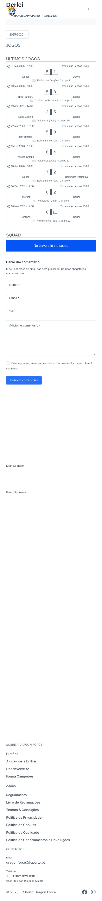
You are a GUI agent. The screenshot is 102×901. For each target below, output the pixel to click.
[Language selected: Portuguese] (74, 11)
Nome (14, 284)
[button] (96, 11)
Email (14, 298)
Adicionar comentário (24, 325)
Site (12, 311)
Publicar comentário (24, 380)
